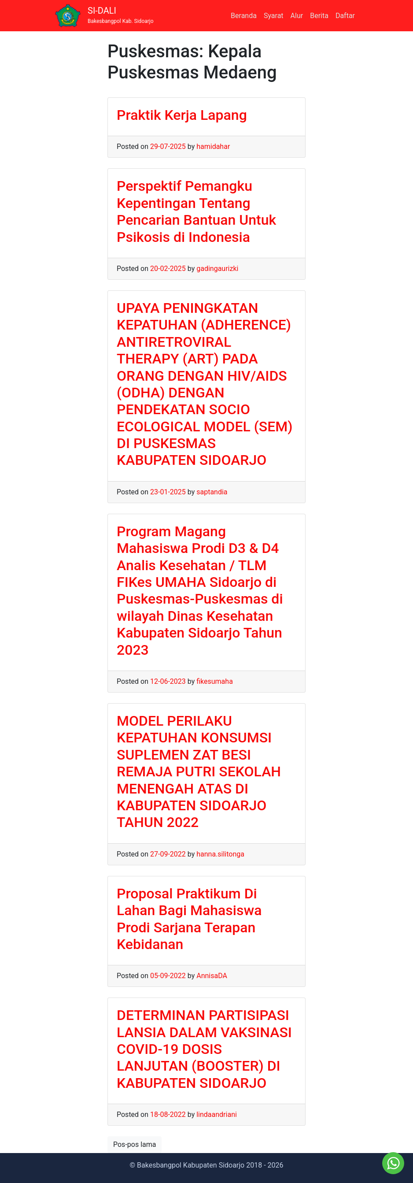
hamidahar (213, 146)
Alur (297, 15)
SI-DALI (121, 15)
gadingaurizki (217, 268)
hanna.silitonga (220, 854)
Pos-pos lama (134, 1144)
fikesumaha (214, 681)
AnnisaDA (211, 976)
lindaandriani (216, 1114)
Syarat (274, 15)
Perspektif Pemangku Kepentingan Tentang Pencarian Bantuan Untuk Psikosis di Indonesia (196, 211)
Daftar (345, 15)
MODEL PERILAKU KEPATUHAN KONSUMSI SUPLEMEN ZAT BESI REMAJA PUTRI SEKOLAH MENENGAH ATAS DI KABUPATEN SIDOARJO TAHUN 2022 (199, 771)
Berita (319, 15)
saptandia (211, 492)
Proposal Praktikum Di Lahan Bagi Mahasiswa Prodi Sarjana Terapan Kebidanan (189, 919)
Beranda (244, 15)
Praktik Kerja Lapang (182, 115)
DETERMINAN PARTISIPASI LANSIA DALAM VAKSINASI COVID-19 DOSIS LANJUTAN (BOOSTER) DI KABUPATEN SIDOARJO (204, 1049)
